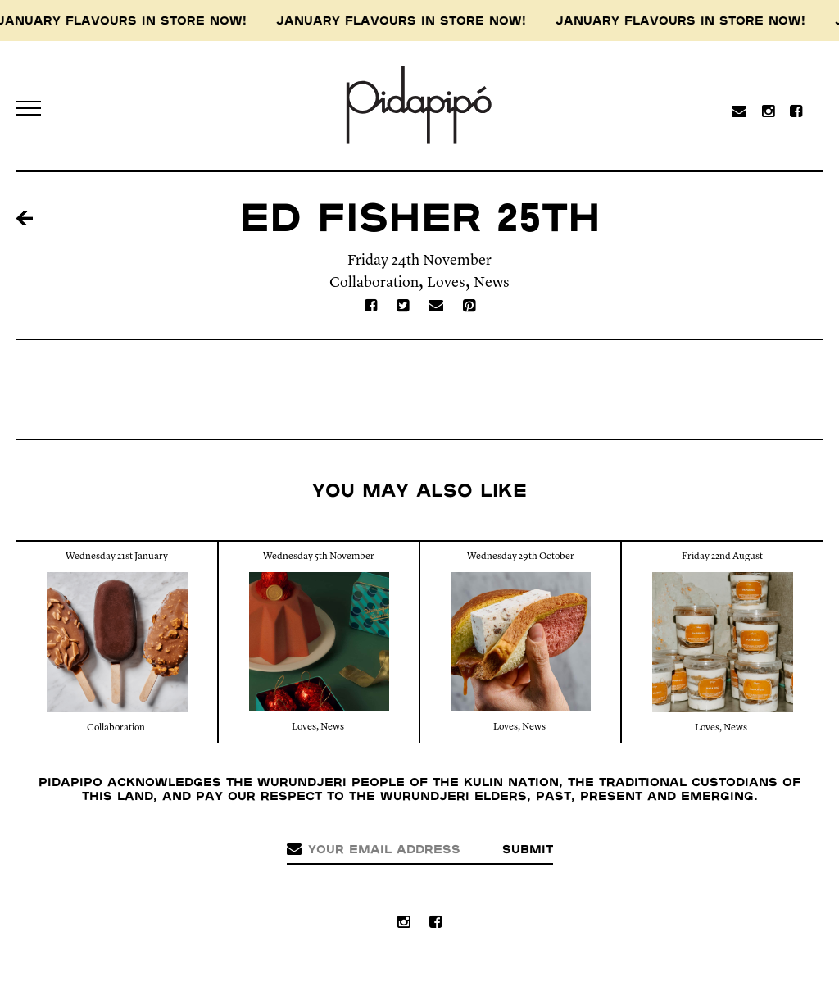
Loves (446, 282)
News (492, 282)
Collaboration (374, 282)
